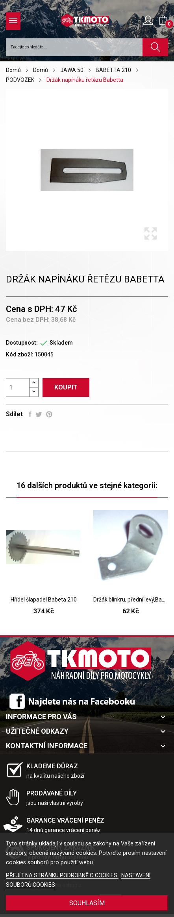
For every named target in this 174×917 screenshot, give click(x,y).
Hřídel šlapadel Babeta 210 (44, 599)
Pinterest (49, 414)
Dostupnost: (22, 342)
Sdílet (30, 414)
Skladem (61, 342)
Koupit (66, 387)
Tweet (38, 414)
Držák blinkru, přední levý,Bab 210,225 (130, 599)
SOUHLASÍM (87, 903)
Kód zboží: (19, 354)
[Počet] (18, 387)
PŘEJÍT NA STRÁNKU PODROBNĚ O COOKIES (62, 875)
